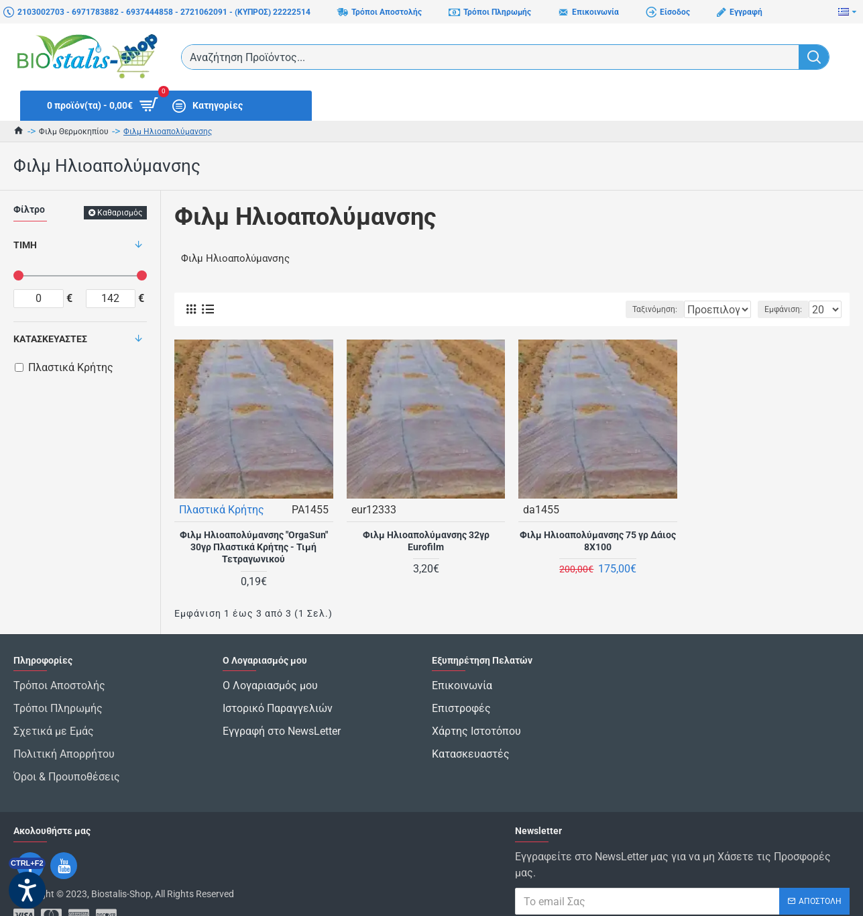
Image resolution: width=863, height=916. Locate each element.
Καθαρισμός (119, 212)
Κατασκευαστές (50, 339)
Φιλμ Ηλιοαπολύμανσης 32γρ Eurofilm (426, 540)
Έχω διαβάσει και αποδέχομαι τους (662, 892)
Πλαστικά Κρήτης (222, 509)
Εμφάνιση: (787, 309)
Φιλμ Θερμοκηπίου (74, 131)
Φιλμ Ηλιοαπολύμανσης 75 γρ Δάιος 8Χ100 (598, 540)
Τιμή (25, 245)
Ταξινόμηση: (612, 309)
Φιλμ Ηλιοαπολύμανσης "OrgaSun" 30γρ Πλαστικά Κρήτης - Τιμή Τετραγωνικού (254, 546)
